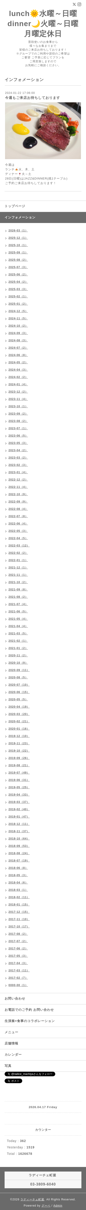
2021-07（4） (18, 604)
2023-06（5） (18, 435)
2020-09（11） (19, 670)
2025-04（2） (18, 281)
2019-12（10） (19, 736)
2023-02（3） (18, 465)
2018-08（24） (19, 853)
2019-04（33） (19, 794)
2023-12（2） (18, 391)
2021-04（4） (18, 626)
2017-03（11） (19, 970)
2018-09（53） (19, 846)
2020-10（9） (18, 662)
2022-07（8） (18, 516)
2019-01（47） (19, 816)
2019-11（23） (19, 743)
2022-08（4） (18, 509)
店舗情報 (11, 1043)
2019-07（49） (19, 772)
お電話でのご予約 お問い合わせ (29, 1010)
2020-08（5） (18, 677)
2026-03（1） (18, 230)
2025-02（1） (18, 296)
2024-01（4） (18, 384)
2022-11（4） (18, 487)
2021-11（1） (18, 574)
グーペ (46, 1205)
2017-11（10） (19, 919)
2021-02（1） (18, 640)
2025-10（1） (18, 245)
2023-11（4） (18, 399)
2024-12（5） (18, 311)
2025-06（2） (18, 274)
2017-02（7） (18, 977)
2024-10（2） (18, 325)
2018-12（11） (19, 824)
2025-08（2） (18, 259)
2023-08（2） (18, 421)
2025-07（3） (18, 267)
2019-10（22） (19, 750)
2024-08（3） (18, 340)
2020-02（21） (19, 721)
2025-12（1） (18, 237)
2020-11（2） (18, 655)
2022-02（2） (18, 553)
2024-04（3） (18, 369)
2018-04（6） (18, 882)
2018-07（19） (19, 860)
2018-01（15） (19, 904)
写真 (8, 1066)
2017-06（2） (18, 948)
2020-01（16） (19, 728)
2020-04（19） (19, 706)
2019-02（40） (19, 809)
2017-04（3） (18, 963)
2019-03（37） (19, 802)
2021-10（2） (18, 582)
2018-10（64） (19, 838)
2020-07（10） (19, 684)
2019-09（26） (19, 758)
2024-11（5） (18, 318)
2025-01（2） (18, 303)
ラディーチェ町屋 (32, 1199)
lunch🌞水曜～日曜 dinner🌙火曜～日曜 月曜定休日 (43, 23)
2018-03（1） (18, 890)
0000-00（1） (18, 985)
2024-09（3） (18, 333)
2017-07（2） (18, 941)
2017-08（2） (18, 933)
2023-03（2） (18, 457)
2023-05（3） (18, 443)
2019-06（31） (19, 780)
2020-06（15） (19, 692)
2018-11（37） (19, 831)
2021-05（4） (18, 618)
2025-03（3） (18, 289)
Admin (57, 1205)
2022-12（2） (18, 479)
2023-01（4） (18, 472)
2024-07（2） (18, 347)
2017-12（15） (19, 912)
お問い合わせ (15, 998)
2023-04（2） (18, 450)
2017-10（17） (19, 926)
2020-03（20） (19, 714)
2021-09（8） (18, 589)
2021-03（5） (18, 633)
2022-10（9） (18, 494)
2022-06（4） (18, 523)
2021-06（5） (18, 611)
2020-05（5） (18, 699)
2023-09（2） (18, 413)
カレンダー (13, 1054)
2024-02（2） (18, 377)
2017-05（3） (18, 955)
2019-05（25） (19, 787)
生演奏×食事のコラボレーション (30, 1021)
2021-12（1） (18, 567)
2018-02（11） (19, 897)
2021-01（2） (18, 648)
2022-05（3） (18, 531)
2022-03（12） (19, 545)
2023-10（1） (18, 406)
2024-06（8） (18, 355)
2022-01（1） (18, 560)
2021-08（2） (18, 596)
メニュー (11, 1032)
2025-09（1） (18, 252)
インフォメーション (20, 217)
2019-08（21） (19, 765)
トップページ (15, 206)
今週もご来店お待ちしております (32, 98)
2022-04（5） (18, 538)
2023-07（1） (18, 428)
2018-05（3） (18, 875)
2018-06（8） (18, 868)
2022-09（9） (18, 501)
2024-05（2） (18, 362)
